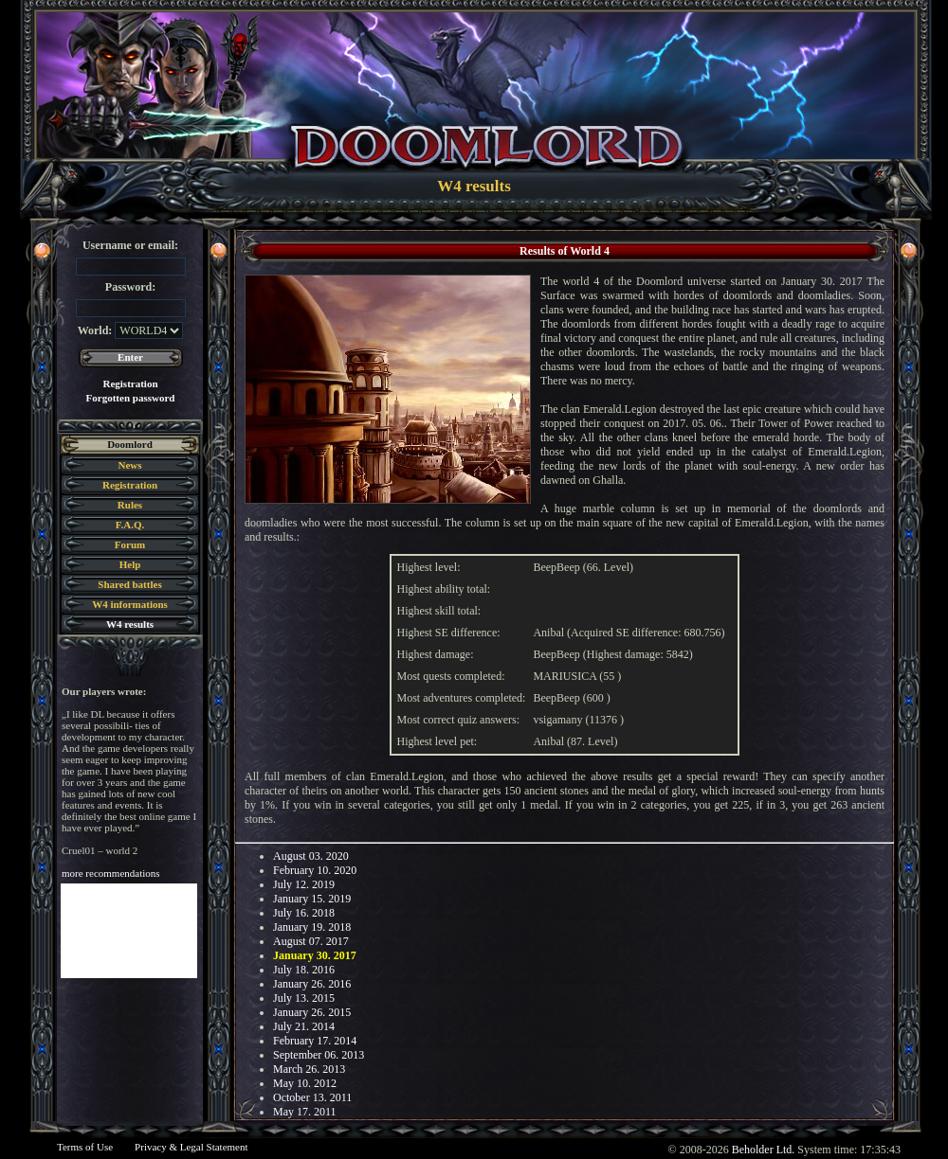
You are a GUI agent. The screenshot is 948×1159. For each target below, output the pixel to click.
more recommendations (111, 873)
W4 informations (130, 604)
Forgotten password (130, 397)
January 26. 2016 (312, 983)
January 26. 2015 (312, 1012)
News (129, 465)
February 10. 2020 (314, 870)
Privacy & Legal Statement (191, 1146)
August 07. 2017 (311, 941)
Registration (129, 383)
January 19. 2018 (312, 927)
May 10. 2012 (305, 1083)
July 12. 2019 (304, 884)
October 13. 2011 (312, 1097)
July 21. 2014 (304, 1026)
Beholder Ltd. (763, 1149)
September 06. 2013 (318, 1054)
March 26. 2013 (309, 1069)
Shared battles (129, 584)
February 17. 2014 (314, 1040)
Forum (130, 544)
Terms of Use (85, 1146)
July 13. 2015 (304, 998)
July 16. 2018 (304, 912)
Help (130, 564)
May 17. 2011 (305, 1111)
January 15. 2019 (312, 898)
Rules (130, 504)
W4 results (130, 624)
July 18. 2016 (304, 969)
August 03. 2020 (311, 856)
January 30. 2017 (314, 955)
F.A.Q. (130, 524)
